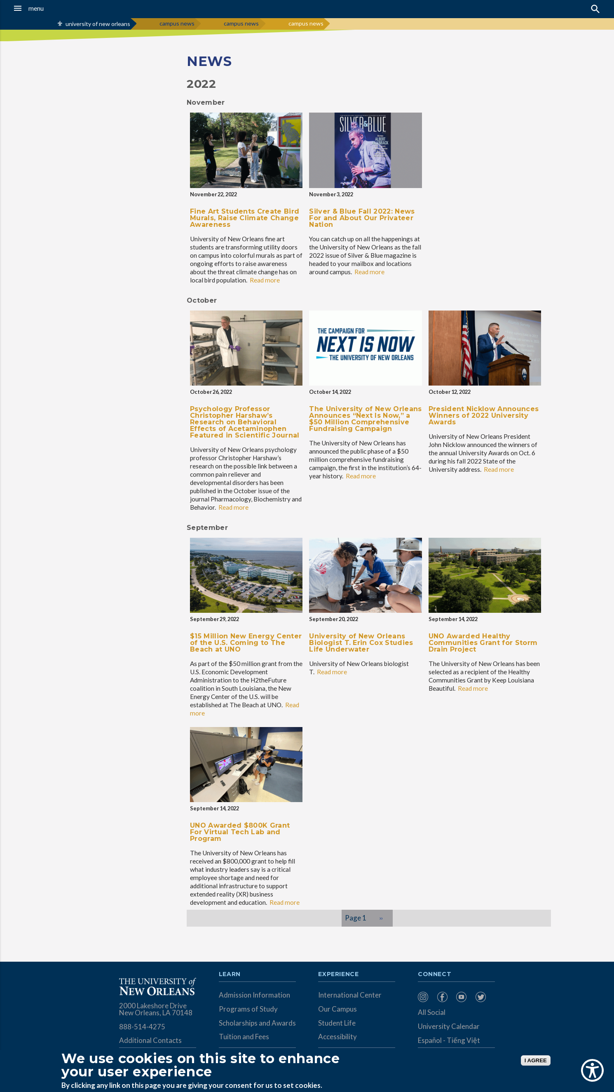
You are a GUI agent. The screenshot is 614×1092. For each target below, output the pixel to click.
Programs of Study (248, 1009)
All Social (431, 1012)
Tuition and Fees (244, 1036)
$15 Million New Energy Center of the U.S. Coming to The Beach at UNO (246, 642)
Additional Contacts (150, 1040)
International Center (350, 995)
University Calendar (449, 1026)
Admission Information (254, 995)
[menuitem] (425, 997)
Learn (230, 974)
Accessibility (337, 1036)
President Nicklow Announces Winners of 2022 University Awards (484, 415)
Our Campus (337, 1009)
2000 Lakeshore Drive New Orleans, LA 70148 (155, 1009)
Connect (435, 974)
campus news (177, 23)
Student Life (337, 1023)
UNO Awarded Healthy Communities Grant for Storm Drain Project (483, 642)
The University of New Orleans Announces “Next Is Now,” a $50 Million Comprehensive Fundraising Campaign (365, 419)
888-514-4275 (142, 1026)
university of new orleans (98, 23)
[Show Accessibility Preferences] (592, 1070)
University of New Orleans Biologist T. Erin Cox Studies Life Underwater (361, 642)
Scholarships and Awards (257, 1023)
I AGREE (536, 1060)
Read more (265, 280)
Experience (338, 974)
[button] (57, 8)
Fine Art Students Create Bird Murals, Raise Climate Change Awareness (244, 217)
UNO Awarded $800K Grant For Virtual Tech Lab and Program (240, 832)
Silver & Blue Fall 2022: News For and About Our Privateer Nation (362, 217)
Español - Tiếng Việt (449, 1040)
